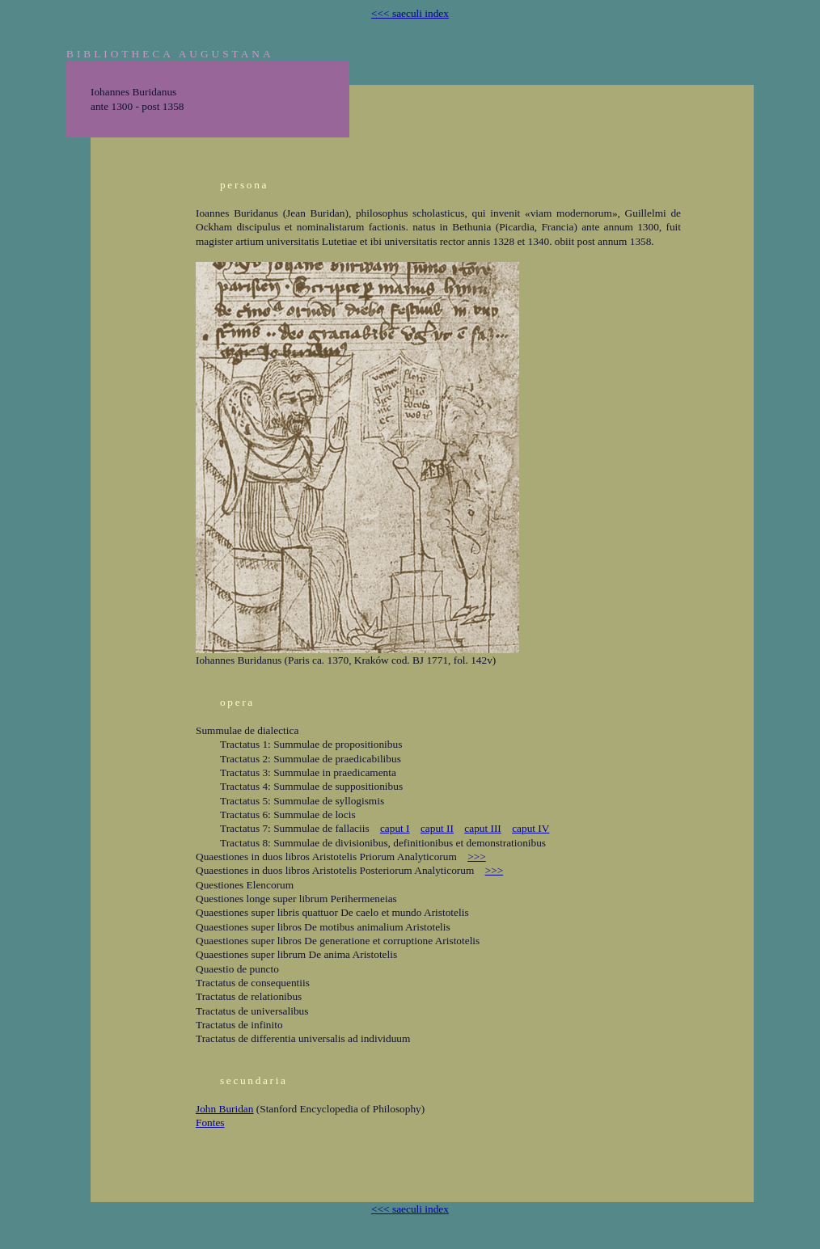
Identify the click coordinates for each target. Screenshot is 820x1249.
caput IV (530, 828)
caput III (482, 828)
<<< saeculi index (410, 13)
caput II (437, 828)
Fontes (210, 1122)
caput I (395, 828)
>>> (476, 856)
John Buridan (224, 1109)
